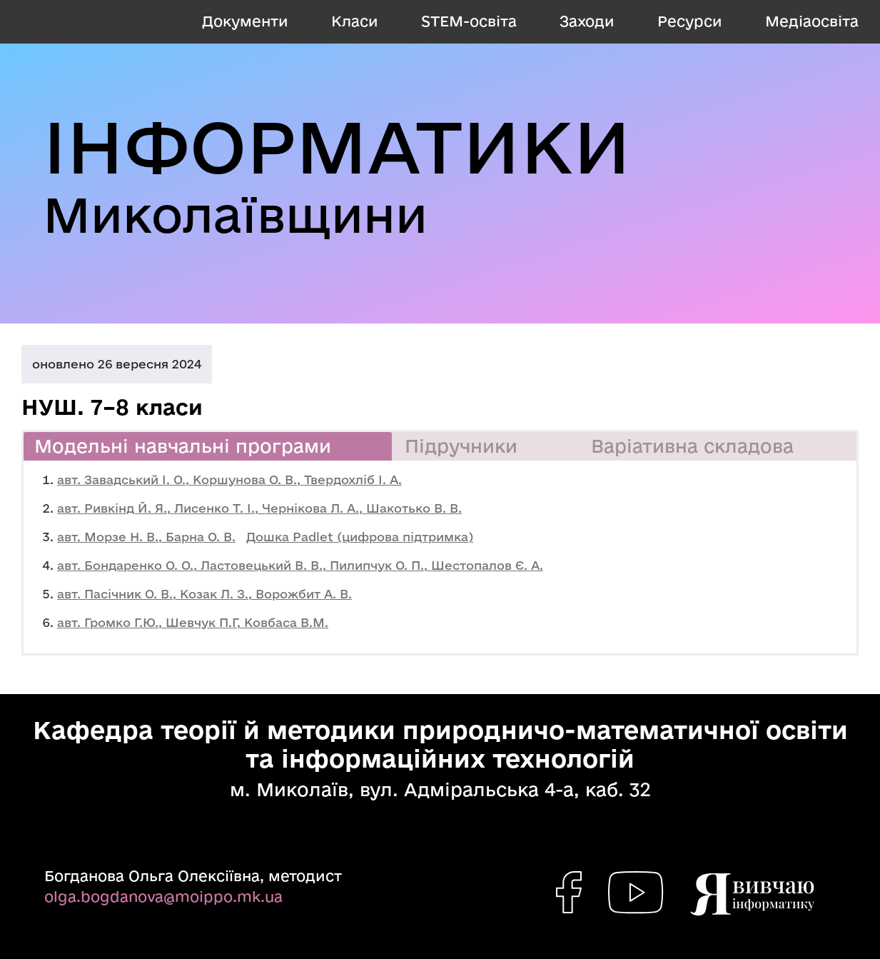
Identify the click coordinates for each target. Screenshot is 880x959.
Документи (245, 21)
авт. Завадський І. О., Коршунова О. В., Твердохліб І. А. (229, 479)
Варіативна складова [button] (692, 446)
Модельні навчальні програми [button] (182, 446)
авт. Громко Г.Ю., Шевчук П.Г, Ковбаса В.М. (192, 622)
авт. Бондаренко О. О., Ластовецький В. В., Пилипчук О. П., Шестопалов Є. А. (300, 565)
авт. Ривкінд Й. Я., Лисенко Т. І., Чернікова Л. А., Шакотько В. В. (259, 508)
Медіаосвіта (812, 21)
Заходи (587, 21)
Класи (354, 21)
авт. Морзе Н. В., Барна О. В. (146, 536)
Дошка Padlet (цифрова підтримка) (359, 536)
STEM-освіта (469, 21)
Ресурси (689, 21)
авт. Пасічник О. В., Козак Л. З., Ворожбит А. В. (204, 594)
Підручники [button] (461, 446)
